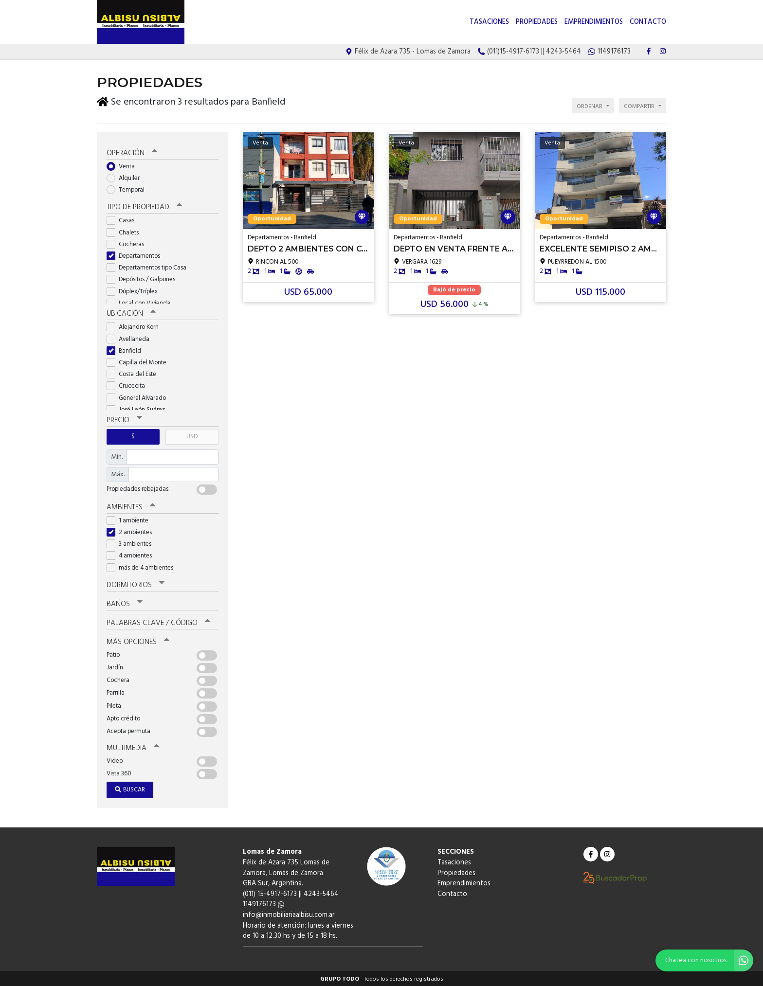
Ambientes (131, 506)
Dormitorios (135, 584)
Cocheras (128, 243)
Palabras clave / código (158, 621)
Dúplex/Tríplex (135, 290)
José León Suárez (139, 408)
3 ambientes (132, 543)
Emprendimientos (593, 22)
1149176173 (263, 903)
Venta (124, 165)
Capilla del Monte (140, 361)
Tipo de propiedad (144, 206)
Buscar (130, 789)
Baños (125, 603)
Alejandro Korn (136, 326)
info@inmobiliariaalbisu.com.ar (289, 913)
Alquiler (126, 176)
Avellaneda (131, 337)
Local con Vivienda (142, 301)
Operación (132, 152)
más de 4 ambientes (143, 566)
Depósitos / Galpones (144, 278)
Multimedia (133, 747)
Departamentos (136, 254)
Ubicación (131, 313)
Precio (124, 419)
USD (192, 435)
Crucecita (129, 385)
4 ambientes (132, 554)
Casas (124, 219)
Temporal (129, 189)
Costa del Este (135, 373)
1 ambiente (131, 519)
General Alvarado (139, 396)
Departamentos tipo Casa (150, 266)
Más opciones (138, 640)
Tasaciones (489, 22)
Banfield (127, 349)
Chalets (126, 231)
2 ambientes (132, 531)
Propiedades (537, 22)
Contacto (648, 22)
